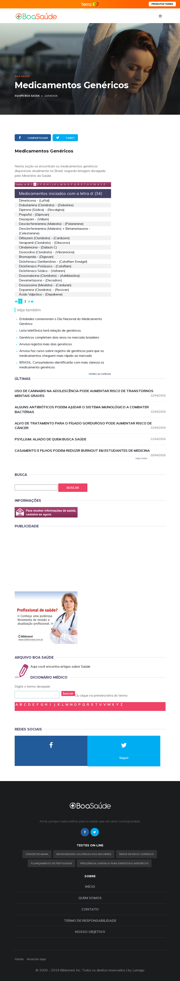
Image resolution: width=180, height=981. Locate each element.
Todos (19, 184)
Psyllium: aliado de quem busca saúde (90, 439)
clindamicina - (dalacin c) (38, 247)
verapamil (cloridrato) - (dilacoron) (44, 242)
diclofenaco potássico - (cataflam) (45, 266)
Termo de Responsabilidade (90, 920)
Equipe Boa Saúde (27, 95)
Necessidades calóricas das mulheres (83, 854)
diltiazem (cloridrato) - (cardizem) (44, 238)
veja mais (141, 458)
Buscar (73, 488)
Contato (90, 909)
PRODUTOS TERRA (162, 4)
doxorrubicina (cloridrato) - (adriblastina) (49, 275)
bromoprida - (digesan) (36, 257)
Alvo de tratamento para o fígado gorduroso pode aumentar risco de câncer (90, 425)
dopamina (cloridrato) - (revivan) (44, 290)
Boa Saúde (22, 76)
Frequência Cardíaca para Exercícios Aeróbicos (114, 863)
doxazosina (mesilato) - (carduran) (45, 285)
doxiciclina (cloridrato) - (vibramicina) (47, 252)
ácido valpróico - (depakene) (41, 294)
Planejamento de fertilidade (51, 863)
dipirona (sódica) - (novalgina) (42, 209)
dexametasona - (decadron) (40, 280)
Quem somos (90, 898)
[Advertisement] (46, 559)
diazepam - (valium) (34, 219)
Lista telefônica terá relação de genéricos (50, 330)
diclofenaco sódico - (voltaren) (42, 271)
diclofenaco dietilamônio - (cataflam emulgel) (53, 261)
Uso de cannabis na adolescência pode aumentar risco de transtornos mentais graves (90, 393)
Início (90, 886)
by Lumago (136, 970)
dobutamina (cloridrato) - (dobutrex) (46, 205)
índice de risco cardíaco (136, 854)
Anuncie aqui (36, 959)
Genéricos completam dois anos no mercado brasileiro (59, 337)
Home (19, 959)
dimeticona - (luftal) (34, 200)
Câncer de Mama (37, 854)
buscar (68, 693)
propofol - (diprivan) (34, 214)
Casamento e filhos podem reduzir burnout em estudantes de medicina (90, 450)
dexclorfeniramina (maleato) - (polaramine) (51, 224)
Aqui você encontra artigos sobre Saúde (60, 666)
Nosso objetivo (90, 932)
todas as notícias (99, 373)
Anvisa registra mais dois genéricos (45, 344)
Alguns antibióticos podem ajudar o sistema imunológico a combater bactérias (90, 409)
